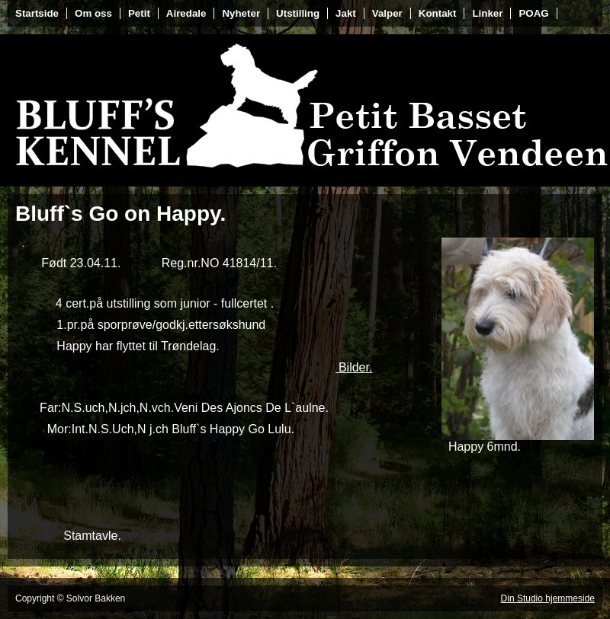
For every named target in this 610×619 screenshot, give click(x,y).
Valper (387, 13)
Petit (139, 13)
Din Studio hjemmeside (548, 598)
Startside (37, 13)
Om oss (93, 13)
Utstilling (297, 13)
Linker (487, 13)
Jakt (346, 13)
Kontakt (438, 13)
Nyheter (241, 13)
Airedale (186, 13)
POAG (533, 13)
